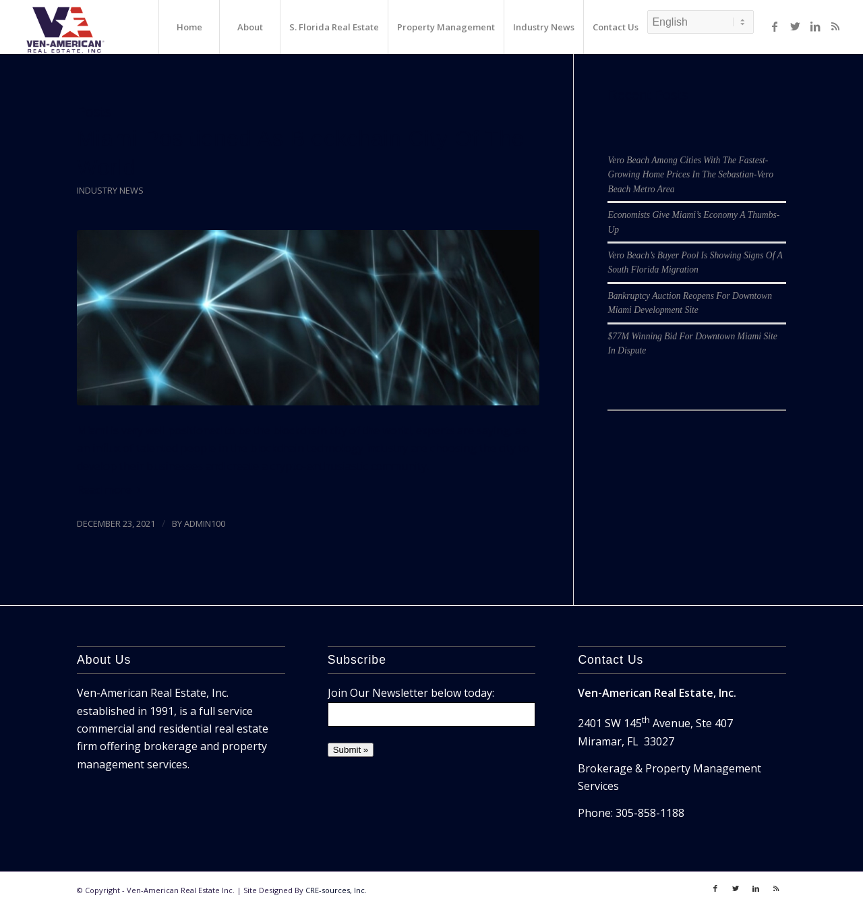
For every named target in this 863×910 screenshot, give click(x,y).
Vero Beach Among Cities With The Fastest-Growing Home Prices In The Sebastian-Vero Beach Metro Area (690, 174)
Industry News (110, 190)
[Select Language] (700, 22)
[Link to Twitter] (795, 26)
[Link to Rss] (835, 26)
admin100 (204, 523)
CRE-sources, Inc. (336, 890)
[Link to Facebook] (775, 26)
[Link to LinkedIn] (815, 26)
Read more (111, 489)
